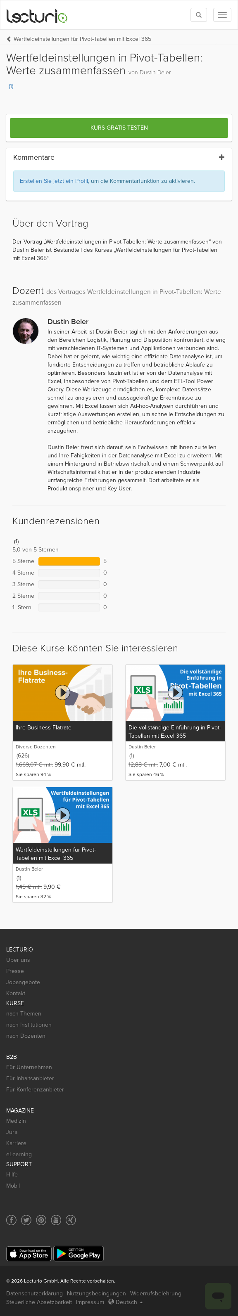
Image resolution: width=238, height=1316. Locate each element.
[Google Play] (78, 1253)
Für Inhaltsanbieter (30, 1078)
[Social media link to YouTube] (56, 1220)
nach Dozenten (25, 1035)
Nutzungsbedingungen (96, 1293)
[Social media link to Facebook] (11, 1220)
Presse (15, 971)
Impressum (90, 1302)
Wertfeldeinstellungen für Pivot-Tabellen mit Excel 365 (82, 39)
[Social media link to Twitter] (26, 1220)
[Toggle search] (198, 15)
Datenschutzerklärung (34, 1293)
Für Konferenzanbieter (35, 1089)
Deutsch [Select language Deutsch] (125, 1302)
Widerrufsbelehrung (155, 1293)
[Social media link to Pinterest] (41, 1220)
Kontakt (15, 993)
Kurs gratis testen (119, 127)
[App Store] (29, 1254)
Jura (11, 1132)
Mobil (13, 1185)
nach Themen (23, 1013)
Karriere (16, 1143)
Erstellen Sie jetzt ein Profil (54, 181)
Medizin (16, 1120)
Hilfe (12, 1174)
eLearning (19, 1154)
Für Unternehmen (29, 1067)
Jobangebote (23, 982)
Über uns (18, 959)
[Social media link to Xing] (71, 1220)
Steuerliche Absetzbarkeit (39, 1302)
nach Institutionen (29, 1024)
